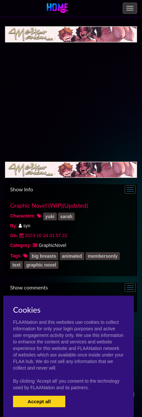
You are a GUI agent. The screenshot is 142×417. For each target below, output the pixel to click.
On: (14, 235)
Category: (20, 245)
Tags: (16, 255)
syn (24, 225)
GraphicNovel (52, 245)
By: (14, 225)
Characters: (23, 215)
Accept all (39, 401)
